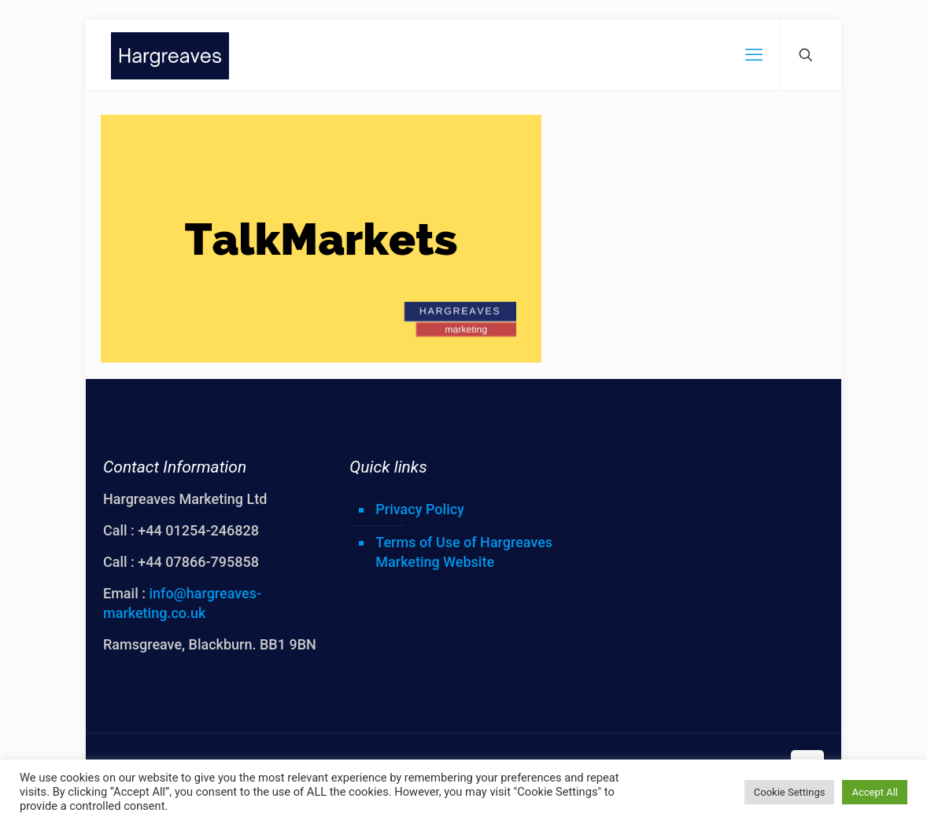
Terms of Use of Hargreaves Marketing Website (463, 552)
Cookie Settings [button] (789, 792)
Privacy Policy (419, 509)
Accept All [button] (874, 792)
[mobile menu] (753, 55)
